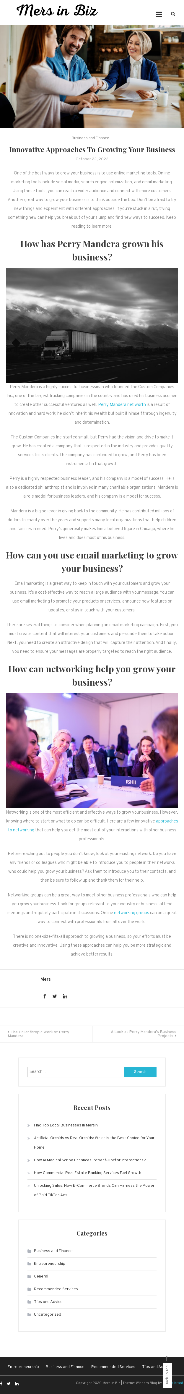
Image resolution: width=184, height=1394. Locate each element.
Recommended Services (56, 1289)
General (41, 1276)
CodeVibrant (173, 1383)
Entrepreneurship (49, 1263)
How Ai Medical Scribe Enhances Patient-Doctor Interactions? (90, 1160)
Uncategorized (47, 1314)
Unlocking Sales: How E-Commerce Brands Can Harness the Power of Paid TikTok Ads (94, 1190)
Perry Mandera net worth (122, 405)
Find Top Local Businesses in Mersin (66, 1125)
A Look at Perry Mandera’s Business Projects (143, 1034)
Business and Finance (90, 138)
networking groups (131, 913)
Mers (45, 979)
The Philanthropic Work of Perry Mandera (38, 1034)
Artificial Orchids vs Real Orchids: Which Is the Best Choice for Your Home (94, 1143)
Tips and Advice (48, 1301)
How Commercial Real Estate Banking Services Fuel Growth (87, 1173)
